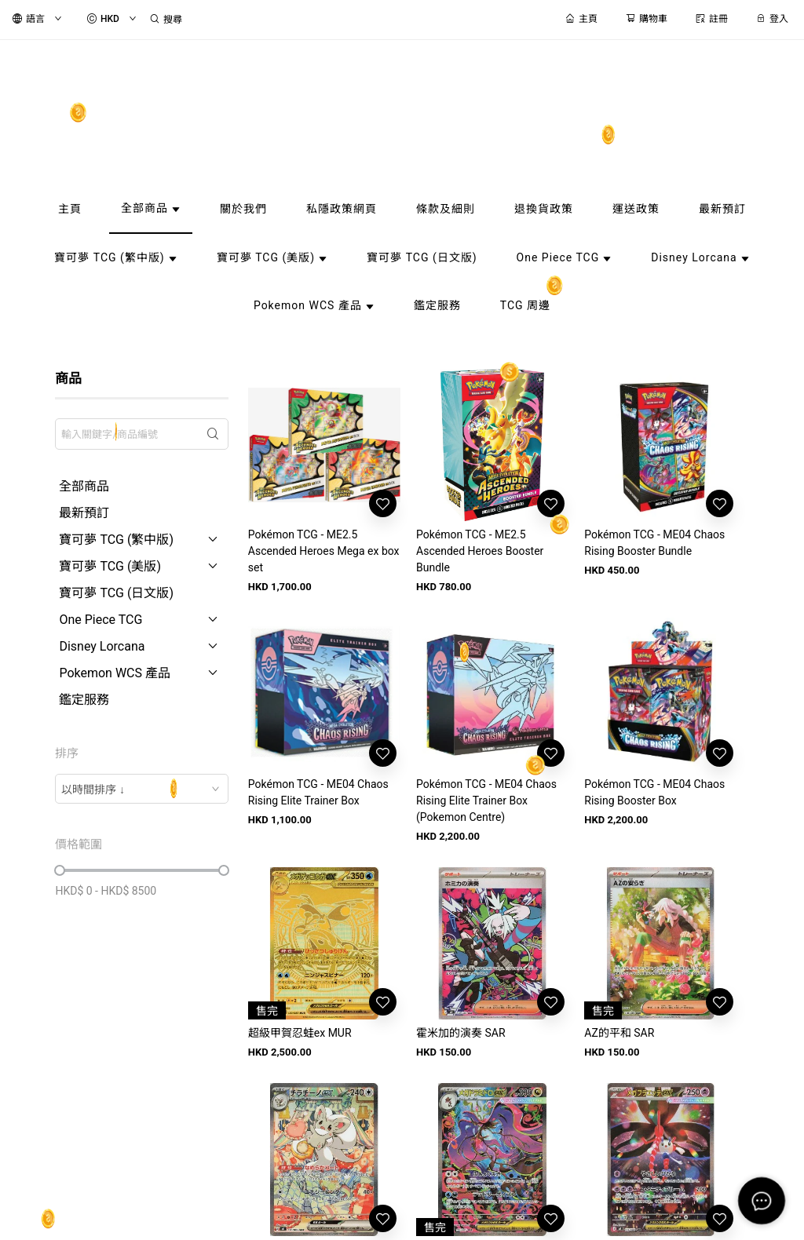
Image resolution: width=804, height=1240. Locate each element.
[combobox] (141, 789)
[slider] (59, 870)
